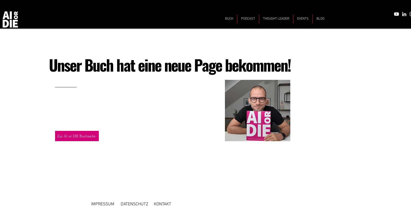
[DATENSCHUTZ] (134, 204)
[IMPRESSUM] (103, 204)
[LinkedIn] (404, 14)
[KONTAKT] (162, 204)
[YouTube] (396, 14)
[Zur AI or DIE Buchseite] (77, 136)
